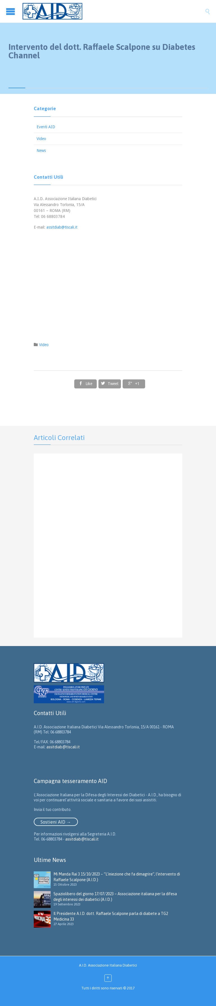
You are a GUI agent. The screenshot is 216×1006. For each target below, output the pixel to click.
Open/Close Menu (11, 11)
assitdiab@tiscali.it (61, 227)
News (41, 150)
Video (41, 138)
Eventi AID (46, 127)
